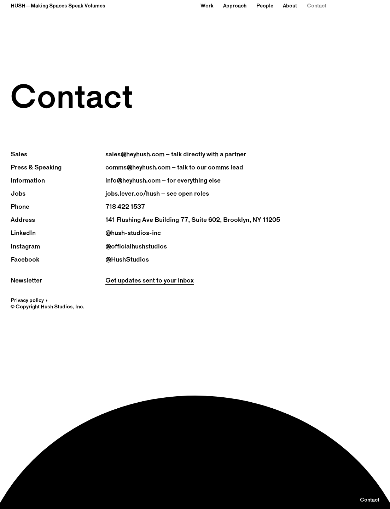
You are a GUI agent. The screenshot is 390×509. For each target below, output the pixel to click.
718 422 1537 (125, 207)
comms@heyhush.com (137, 167)
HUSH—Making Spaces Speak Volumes (58, 6)
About (290, 6)
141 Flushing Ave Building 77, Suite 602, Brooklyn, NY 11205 (192, 220)
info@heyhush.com (133, 181)
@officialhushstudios (136, 247)
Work (207, 6)
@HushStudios (127, 260)
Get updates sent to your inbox (149, 281)
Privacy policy (27, 300)
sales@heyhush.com (134, 154)
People (264, 6)
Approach (234, 6)
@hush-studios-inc (133, 233)
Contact (316, 6)
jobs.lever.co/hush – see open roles (157, 194)
